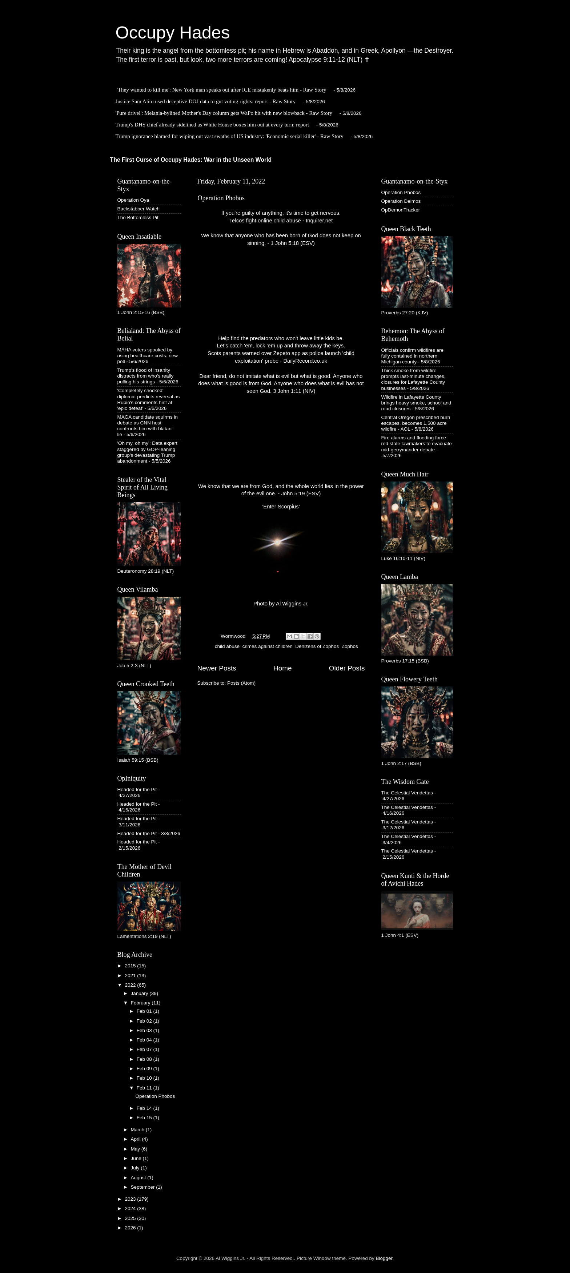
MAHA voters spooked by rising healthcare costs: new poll (147, 355)
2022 (131, 985)
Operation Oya (133, 200)
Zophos (350, 646)
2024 (131, 1208)
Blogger (384, 1258)
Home (282, 668)
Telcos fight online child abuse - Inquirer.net (281, 220)
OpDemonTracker (400, 210)
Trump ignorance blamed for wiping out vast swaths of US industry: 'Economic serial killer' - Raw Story (230, 136)
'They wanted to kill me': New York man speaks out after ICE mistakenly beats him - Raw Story (221, 90)
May (136, 1149)
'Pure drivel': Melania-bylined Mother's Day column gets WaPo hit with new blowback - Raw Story (224, 113)
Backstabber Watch (138, 209)
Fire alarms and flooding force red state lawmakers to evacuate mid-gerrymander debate (416, 443)
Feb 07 (145, 1049)
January (140, 993)
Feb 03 (145, 1030)
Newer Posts (216, 668)
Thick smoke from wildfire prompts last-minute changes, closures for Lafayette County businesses (413, 379)
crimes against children (267, 646)
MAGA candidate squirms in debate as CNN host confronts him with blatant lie (147, 426)
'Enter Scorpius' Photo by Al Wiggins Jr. (281, 555)
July (136, 1168)
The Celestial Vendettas (407, 792)
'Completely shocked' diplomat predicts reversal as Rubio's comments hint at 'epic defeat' (148, 399)
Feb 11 (145, 1088)
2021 (131, 975)
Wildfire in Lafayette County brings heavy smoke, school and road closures (416, 402)
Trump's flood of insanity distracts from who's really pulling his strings (145, 375)
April (136, 1139)
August (139, 1177)
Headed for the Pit (137, 789)
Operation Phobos (221, 198)
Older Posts (347, 668)
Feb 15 (145, 1117)
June (137, 1158)
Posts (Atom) (241, 683)
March (138, 1129)
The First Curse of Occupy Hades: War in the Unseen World (191, 160)
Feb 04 (145, 1040)
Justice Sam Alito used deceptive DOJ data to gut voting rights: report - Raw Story (206, 101)
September (143, 1187)
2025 (131, 1218)
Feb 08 (145, 1059)
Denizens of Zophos (317, 646)
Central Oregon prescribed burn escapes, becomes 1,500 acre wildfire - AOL (415, 423)
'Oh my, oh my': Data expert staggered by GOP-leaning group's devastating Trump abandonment (147, 452)
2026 (131, 1227)
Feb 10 (145, 1078)
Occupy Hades (173, 32)
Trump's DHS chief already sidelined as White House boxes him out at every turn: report (212, 125)
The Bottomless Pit (137, 217)
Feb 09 (145, 1068)
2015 (131, 965)
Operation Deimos (401, 201)
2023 (131, 1199)
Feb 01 (145, 1011)
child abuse (227, 646)
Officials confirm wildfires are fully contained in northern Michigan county (412, 355)
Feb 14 (145, 1108)
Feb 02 (145, 1021)
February (141, 1003)
